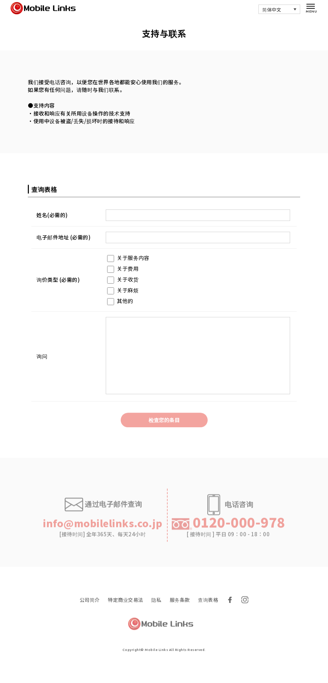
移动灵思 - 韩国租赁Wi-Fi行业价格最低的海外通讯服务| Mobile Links (46, 8)
